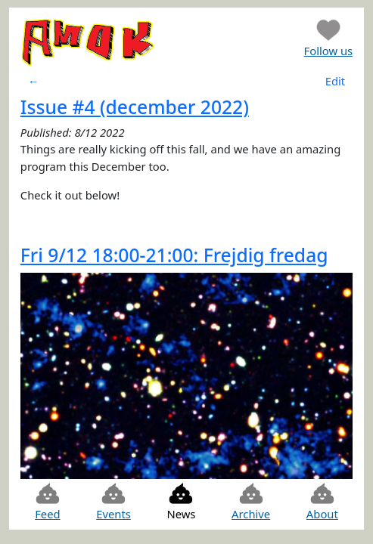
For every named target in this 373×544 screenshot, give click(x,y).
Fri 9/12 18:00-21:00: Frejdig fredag (174, 255)
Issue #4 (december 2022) (134, 106)
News (180, 501)
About (322, 501)
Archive (251, 501)
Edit (335, 80)
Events (113, 501)
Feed (47, 501)
